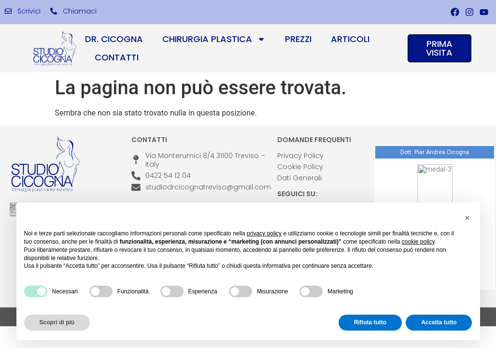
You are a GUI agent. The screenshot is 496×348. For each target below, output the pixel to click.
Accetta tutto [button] (438, 322)
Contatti (117, 57)
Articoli (350, 39)
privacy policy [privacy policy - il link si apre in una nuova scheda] (264, 233)
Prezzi (298, 39)
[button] (467, 218)
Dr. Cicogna (114, 39)
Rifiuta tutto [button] (370, 322)
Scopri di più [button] (57, 322)
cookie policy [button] (418, 241)
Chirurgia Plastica (214, 39)
